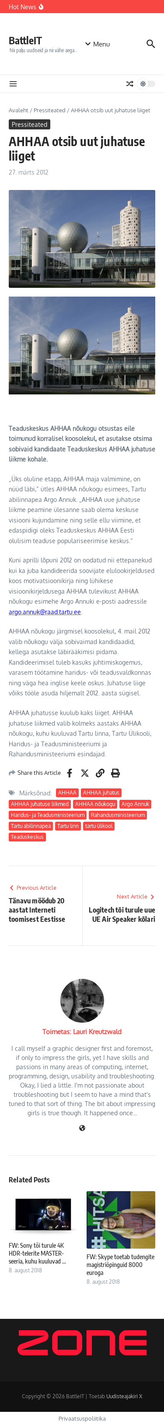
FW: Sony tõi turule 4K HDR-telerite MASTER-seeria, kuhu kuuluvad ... (37, 1253)
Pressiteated (50, 110)
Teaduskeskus (27, 837)
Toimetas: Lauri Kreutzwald (82, 1032)
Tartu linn (68, 826)
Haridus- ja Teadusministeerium (47, 815)
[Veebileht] (82, 1128)
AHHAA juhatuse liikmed (40, 804)
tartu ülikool (98, 826)
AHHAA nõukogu (95, 804)
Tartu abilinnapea (31, 826)
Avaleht (18, 110)
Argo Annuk (135, 804)
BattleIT (25, 40)
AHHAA (67, 792)
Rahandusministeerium (118, 815)
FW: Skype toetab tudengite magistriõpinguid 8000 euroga (120, 1264)
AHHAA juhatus (101, 792)
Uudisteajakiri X (124, 1396)
